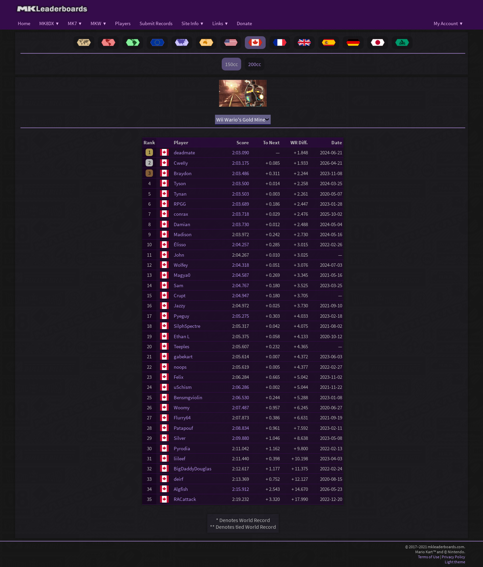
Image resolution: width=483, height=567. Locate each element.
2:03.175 (242, 163)
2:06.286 (242, 387)
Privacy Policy (453, 556)
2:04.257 (242, 244)
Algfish (181, 489)
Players (122, 23)
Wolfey (181, 265)
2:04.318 (242, 265)
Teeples (181, 346)
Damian (182, 224)
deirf (178, 479)
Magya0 (182, 275)
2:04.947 (242, 295)
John (179, 255)
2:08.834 (242, 428)
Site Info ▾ (192, 23)
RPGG (180, 204)
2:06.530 (242, 397)
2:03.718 (242, 214)
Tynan (180, 194)
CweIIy (181, 163)
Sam (178, 285)
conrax (181, 214)
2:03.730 (242, 224)
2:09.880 (242, 438)
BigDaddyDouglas (192, 468)
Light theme (455, 561)
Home (24, 23)
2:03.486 (242, 173)
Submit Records (156, 23)
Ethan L (182, 336)
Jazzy (179, 305)
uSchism (183, 387)
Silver (179, 438)
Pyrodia (182, 448)
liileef (179, 458)
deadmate (184, 152)
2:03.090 (242, 152)
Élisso (180, 244)
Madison (183, 234)
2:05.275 (242, 316)
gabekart (183, 356)
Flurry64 (182, 417)
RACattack (185, 499)
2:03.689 (242, 204)
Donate (244, 23)
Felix (178, 377)
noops (180, 367)
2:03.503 (242, 194)
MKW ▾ (98, 23)
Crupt (179, 295)
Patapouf (183, 428)
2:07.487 (242, 407)
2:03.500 (242, 183)
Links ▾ (220, 23)
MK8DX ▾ (49, 23)
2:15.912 (242, 489)
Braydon (183, 173)
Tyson (180, 183)
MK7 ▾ (75, 23)
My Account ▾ (448, 23)
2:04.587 (242, 275)
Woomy (182, 407)
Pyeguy (181, 316)
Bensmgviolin (188, 397)
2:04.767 (242, 285)
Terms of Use (428, 556)
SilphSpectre (187, 326)
